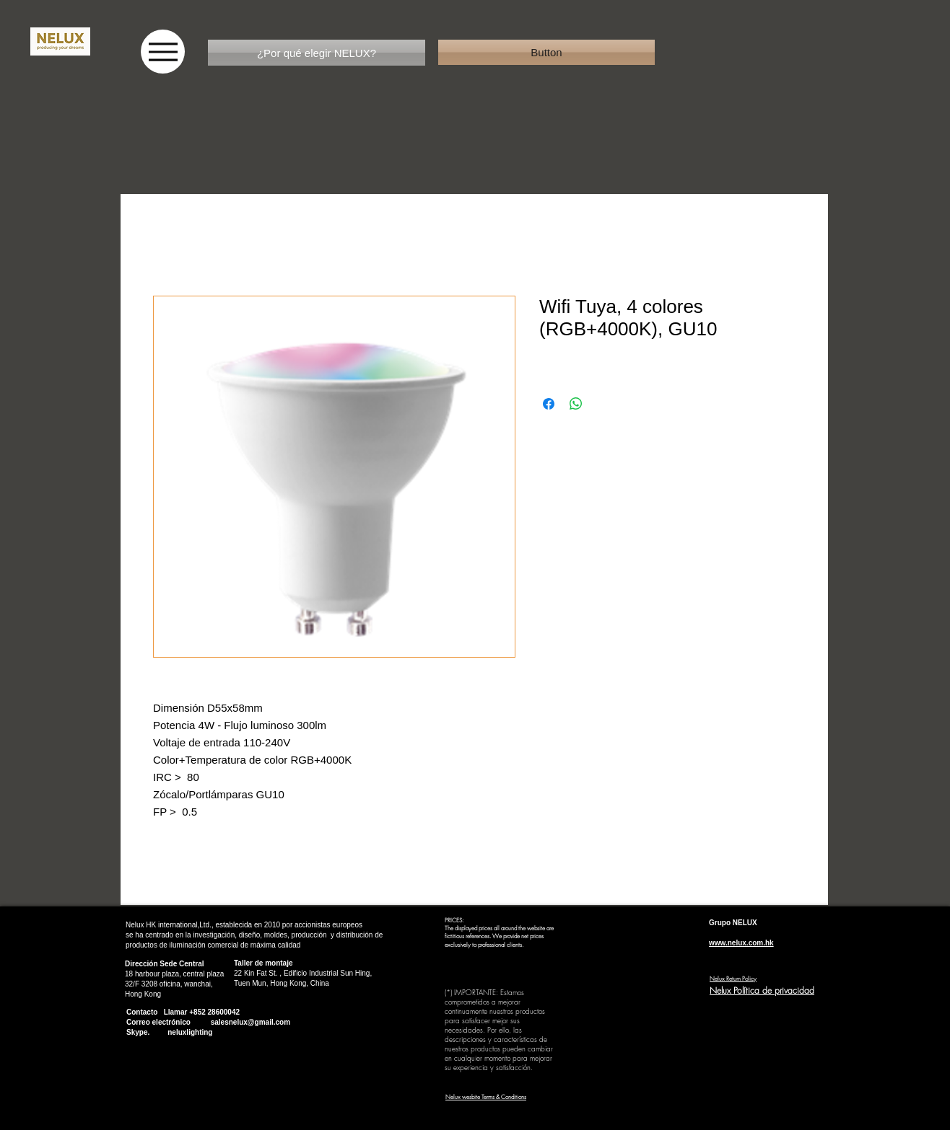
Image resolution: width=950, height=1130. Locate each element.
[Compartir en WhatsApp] (576, 403)
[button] (546, 52)
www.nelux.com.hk (741, 943)
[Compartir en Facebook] (548, 403)
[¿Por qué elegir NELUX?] (316, 53)
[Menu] (163, 52)
